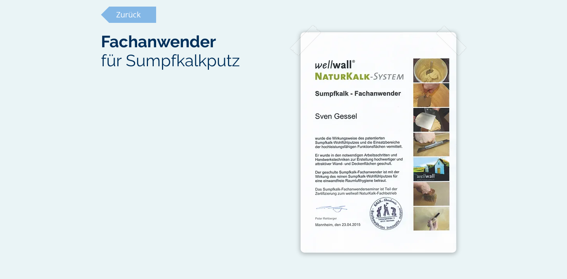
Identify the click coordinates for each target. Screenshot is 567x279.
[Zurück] (128, 15)
